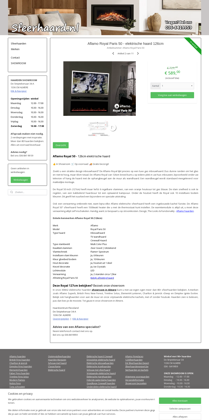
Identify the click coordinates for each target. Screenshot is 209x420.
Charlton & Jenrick (18, 363)
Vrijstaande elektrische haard (101, 373)
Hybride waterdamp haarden (101, 380)
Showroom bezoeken (136, 383)
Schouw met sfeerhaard (98, 370)
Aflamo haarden (17, 356)
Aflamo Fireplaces (134, 356)
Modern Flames (17, 380)
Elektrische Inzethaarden (99, 366)
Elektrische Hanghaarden (99, 376)
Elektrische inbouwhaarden (100, 363)
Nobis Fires (15, 383)
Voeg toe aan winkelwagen (172, 95)
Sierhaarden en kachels (136, 370)
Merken (15, 49)
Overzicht (61, 145)
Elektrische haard (56, 370)
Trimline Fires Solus (19, 376)
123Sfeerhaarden (133, 359)
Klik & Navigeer (80, 318)
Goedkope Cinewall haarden (101, 383)
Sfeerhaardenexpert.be (136, 366)
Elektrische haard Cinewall (99, 356)
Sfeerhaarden (18, 43)
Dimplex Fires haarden (20, 366)
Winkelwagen (21, 179)
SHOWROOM (18, 63)
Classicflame (54, 366)
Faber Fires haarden (19, 373)
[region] (81, 407)
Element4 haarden (18, 370)
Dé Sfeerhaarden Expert (137, 363)
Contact (15, 57)
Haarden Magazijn (57, 359)
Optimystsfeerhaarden (59, 356)
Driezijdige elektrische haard (101, 359)
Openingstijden (61, 318)
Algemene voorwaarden (137, 376)
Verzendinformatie (134, 380)
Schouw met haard (57, 363)
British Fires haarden (19, 359)
